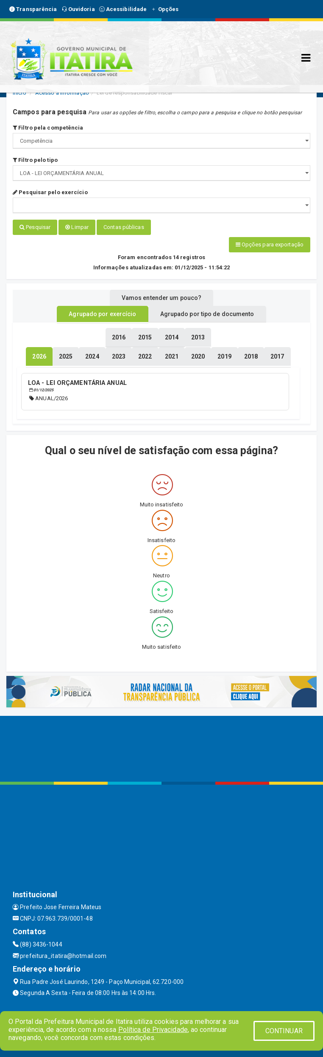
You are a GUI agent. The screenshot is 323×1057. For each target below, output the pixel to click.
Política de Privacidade (153, 1030)
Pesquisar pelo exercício (50, 192)
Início (19, 93)
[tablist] (39, 356)
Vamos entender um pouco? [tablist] (161, 297)
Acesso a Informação (62, 93)
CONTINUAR (284, 1031)
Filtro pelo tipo (35, 160)
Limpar (77, 227)
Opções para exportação (270, 244)
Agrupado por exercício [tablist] (102, 314)
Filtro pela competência (48, 127)
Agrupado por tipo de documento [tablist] (207, 314)
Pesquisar (34, 227)
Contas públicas (123, 227)
